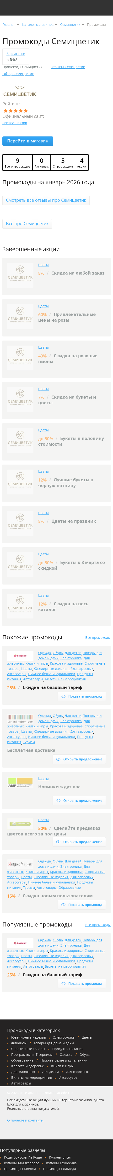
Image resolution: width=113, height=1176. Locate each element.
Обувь (58, 652)
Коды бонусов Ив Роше (23, 1157)
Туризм (29, 742)
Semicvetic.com (14, 122)
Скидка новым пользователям (58, 896)
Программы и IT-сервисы (32, 1054)
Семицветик (70, 24)
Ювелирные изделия (51, 668)
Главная (9, 24)
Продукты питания (67, 1048)
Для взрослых (81, 668)
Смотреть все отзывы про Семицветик (46, 200)
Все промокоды (98, 637)
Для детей (73, 652)
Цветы (43, 264)
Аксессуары (16, 674)
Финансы (19, 1043)
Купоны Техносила (61, 1163)
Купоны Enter (60, 1157)
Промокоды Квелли (20, 1168)
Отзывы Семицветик (68, 67)
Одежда (44, 652)
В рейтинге (15, 53)
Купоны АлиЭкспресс (21, 1163)
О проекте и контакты (25, 1120)
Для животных (23, 1071)
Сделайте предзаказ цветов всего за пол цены (53, 831)
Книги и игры (37, 663)
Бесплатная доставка (31, 750)
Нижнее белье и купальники (51, 674)
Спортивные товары (28, 1048)
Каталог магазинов (38, 24)
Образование (70, 887)
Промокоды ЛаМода (59, 1168)
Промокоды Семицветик (22, 67)
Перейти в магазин (27, 141)
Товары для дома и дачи (54, 1043)
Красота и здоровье (66, 663)
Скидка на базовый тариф (52, 687)
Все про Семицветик (27, 223)
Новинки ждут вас (59, 787)
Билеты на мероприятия (65, 679)
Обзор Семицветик (18, 74)
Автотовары (33, 679)
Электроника (71, 658)
